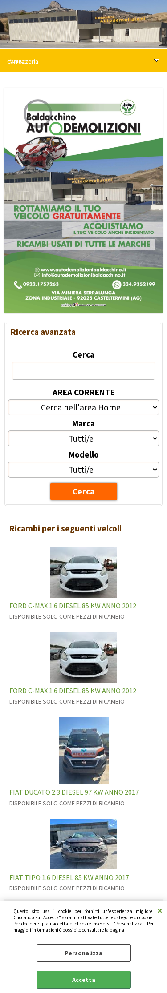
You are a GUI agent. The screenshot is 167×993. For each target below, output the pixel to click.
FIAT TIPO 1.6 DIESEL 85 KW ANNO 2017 (69, 877)
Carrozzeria (22, 61)
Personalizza (83, 953)
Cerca (83, 354)
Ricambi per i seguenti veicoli (65, 528)
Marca (83, 423)
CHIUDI (160, 910)
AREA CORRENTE (84, 392)
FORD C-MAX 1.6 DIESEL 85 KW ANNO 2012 (72, 605)
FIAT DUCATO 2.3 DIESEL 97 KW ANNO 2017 (74, 792)
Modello (84, 454)
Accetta (83, 980)
